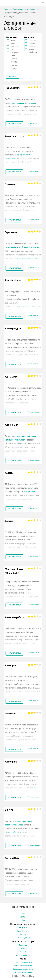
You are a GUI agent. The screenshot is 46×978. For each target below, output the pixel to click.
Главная (7, 9)
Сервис (32, 44)
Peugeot (14, 53)
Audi (13, 44)
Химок (37, 258)
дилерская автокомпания (23, 103)
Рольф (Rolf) (23, 928)
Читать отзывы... (33, 123)
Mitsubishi (15, 62)
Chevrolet (15, 47)
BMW (13, 41)
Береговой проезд (22, 258)
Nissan (13, 68)
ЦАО (23, 910)
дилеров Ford (30, 491)
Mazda (13, 71)
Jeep (13, 56)
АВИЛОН (23, 934)
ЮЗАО (23, 920)
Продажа (32, 41)
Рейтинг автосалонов (23, 966)
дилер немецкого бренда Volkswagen (22, 247)
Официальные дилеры (23, 9)
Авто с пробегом (33, 51)
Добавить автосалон (23, 972)
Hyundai (14, 65)
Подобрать (12, 76)
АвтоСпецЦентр (23, 938)
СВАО (23, 914)
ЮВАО (23, 917)
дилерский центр (13, 832)
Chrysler (14, 59)
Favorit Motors (23, 931)
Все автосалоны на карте (23, 969)
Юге (34, 788)
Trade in (32, 47)
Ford (12, 50)
